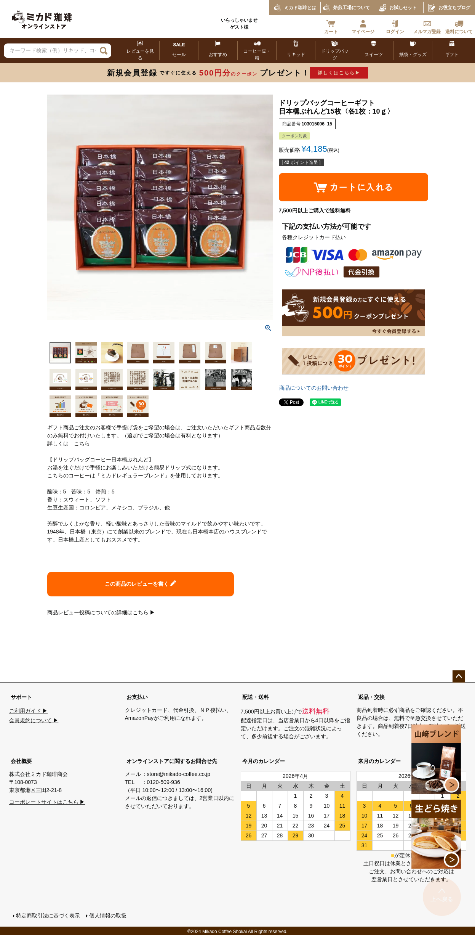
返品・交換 (371, 697)
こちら (82, 443)
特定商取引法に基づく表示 (47, 915)
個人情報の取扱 (107, 915)
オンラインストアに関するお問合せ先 (171, 761)
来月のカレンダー (379, 761)
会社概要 (21, 761)
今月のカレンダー (263, 761)
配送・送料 (255, 697)
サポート (21, 697)
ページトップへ (459, 676)
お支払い (137, 697)
